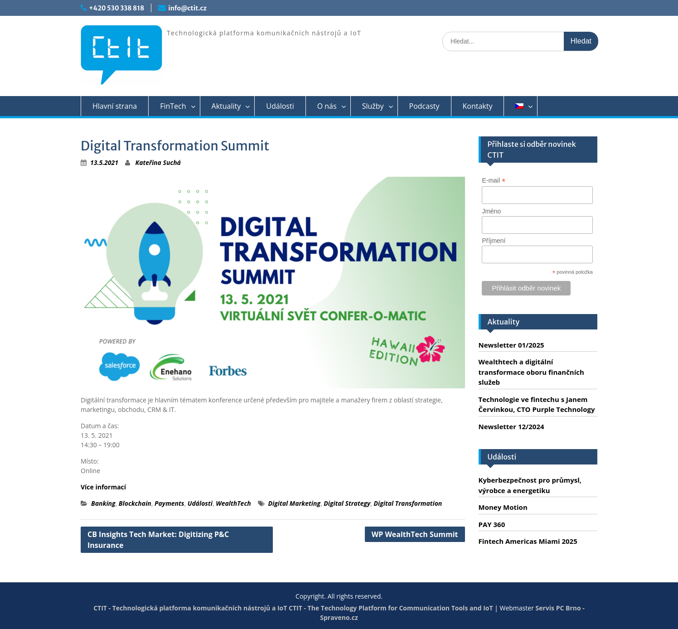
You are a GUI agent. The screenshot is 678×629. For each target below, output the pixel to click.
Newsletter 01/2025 (511, 344)
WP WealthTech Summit (415, 534)
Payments (169, 503)
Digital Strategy (347, 503)
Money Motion (503, 507)
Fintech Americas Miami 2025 (528, 541)
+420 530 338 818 (116, 8)
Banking (103, 503)
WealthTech (233, 503)
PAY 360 (492, 524)
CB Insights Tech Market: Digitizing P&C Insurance (158, 539)
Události (280, 106)
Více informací (103, 487)
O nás (327, 106)
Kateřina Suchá (158, 162)
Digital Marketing (294, 503)
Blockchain (135, 503)
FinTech (173, 106)
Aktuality (226, 106)
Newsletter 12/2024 (511, 426)
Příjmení (493, 240)
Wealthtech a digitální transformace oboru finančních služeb (531, 372)
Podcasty (424, 106)
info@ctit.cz (187, 8)
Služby (373, 106)
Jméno (491, 211)
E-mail (493, 180)
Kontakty (478, 106)
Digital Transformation (408, 503)
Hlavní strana (114, 106)
